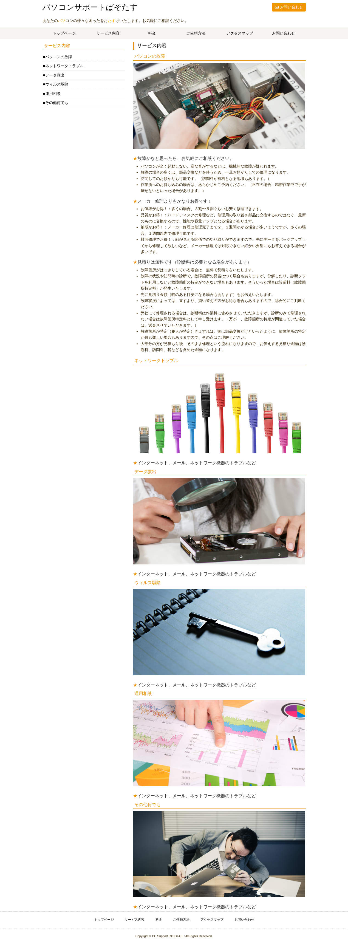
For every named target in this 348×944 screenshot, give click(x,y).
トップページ (64, 33)
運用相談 (53, 93)
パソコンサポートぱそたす (90, 7)
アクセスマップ (239, 33)
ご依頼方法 (195, 33)
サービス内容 (108, 33)
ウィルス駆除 (56, 84)
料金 (152, 33)
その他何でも (56, 102)
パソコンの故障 (58, 57)
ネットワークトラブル (64, 66)
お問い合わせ (291, 7)
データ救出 (54, 75)
